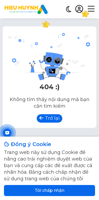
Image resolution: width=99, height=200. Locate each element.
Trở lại (49, 118)
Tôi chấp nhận (49, 190)
